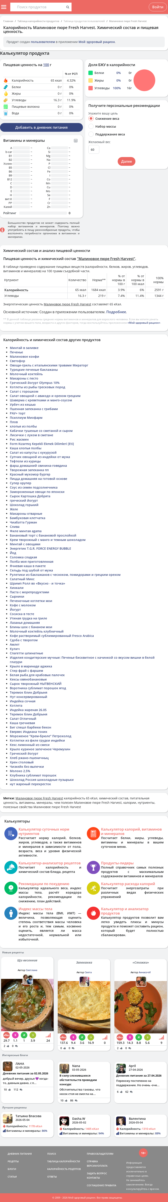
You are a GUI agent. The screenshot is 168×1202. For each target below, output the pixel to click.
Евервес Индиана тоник (28, 732)
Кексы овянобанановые (28, 679)
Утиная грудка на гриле (28, 618)
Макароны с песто (24, 378)
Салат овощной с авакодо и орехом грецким (45, 396)
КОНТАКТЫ (93, 1177)
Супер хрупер (20, 483)
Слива (14, 527)
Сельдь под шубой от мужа (31, 570)
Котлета (16, 705)
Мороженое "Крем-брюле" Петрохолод (40, 736)
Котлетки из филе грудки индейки (37, 740)
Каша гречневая (22, 723)
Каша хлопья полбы (25, 448)
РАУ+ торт (17, 413)
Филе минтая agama (26, 531)
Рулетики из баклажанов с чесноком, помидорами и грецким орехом (65, 575)
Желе (14, 509)
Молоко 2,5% (20, 771)
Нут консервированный (28, 697)
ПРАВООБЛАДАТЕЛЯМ (100, 1153)
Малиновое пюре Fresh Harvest (128, 21)
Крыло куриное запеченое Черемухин (40, 749)
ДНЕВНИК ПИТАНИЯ (20, 1153)
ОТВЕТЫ (52, 1176)
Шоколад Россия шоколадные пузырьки (42, 780)
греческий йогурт (24, 500)
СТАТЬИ (12, 1176)
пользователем (43, 42)
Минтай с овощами (25, 544)
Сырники (17, 596)
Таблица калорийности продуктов (38, 21)
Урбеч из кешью (23, 404)
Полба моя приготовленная (31, 561)
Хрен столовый (22, 762)
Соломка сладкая (23, 557)
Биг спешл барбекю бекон (30, 727)
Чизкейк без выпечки (27, 766)
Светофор (17, 361)
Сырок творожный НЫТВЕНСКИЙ (35, 684)
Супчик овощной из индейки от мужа (40, 457)
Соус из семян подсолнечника (34, 487)
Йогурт (15, 609)
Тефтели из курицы (25, 461)
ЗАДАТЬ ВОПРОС (97, 1173)
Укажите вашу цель (103, 113)
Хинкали (17, 588)
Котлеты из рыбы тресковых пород (37, 387)
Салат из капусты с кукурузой (33, 452)
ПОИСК (51, 1153)
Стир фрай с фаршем (26, 671)
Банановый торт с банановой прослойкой (43, 535)
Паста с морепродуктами (29, 592)
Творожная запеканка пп (29, 470)
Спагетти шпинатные (26, 653)
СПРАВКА (92, 1161)
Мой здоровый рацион (97, 42)
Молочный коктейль (26, 374)
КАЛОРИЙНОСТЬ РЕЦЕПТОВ (64, 1169)
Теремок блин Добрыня (28, 692)
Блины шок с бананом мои (31, 627)
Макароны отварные (26, 513)
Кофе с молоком (23, 605)
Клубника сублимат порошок (33, 775)
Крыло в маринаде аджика (31, 666)
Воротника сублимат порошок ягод (38, 688)
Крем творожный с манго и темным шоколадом (48, 540)
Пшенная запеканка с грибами (34, 409)
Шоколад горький (24, 505)
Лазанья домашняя (25, 623)
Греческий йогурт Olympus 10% (35, 383)
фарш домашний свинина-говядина (38, 465)
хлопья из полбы (23, 426)
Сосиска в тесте (22, 614)
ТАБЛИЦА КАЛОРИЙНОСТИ (63, 1161)
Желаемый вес (99, 142)
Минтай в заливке (24, 348)
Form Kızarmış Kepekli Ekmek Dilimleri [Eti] (42, 444)
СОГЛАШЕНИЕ (95, 1185)
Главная (8, 21)
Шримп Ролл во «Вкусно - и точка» (37, 583)
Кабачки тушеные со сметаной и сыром (41, 431)
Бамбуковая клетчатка (27, 518)
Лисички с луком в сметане (31, 435)
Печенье (16, 352)
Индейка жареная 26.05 (28, 710)
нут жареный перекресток (30, 784)
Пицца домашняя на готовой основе (38, 479)
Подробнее (116, 311)
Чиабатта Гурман (23, 522)
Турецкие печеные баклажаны (34, 370)
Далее (126, 161)
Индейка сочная (22, 701)
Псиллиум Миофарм (26, 417)
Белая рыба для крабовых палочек (37, 675)
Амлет (14, 644)
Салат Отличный (23, 718)
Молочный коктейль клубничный (37, 631)
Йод (13, 553)
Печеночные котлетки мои (31, 601)
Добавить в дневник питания (41, 127)
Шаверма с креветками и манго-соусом (41, 400)
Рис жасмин (19, 439)
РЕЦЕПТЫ (13, 1161)
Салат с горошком (24, 391)
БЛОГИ (12, 1169)
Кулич (15, 649)
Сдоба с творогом (24, 640)
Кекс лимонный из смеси (30, 745)
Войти (157, 7)
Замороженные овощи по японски (37, 492)
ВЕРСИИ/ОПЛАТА (97, 1165)
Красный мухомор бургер (30, 474)
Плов (14, 422)
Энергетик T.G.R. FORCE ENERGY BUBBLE (40, 548)
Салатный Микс (22, 579)
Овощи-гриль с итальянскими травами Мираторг (49, 365)
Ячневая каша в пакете (28, 566)
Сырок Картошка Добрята (30, 496)
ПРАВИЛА (110, 1185)
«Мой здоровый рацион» (144, 323)
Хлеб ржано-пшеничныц (29, 758)
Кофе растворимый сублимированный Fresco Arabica (52, 636)
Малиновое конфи (24, 356)
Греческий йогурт (24, 753)
